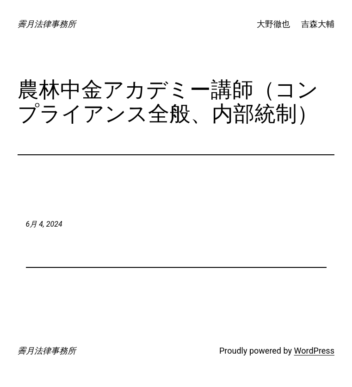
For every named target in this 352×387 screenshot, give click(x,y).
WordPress (314, 350)
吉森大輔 (317, 24)
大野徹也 (273, 24)
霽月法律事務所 (47, 24)
